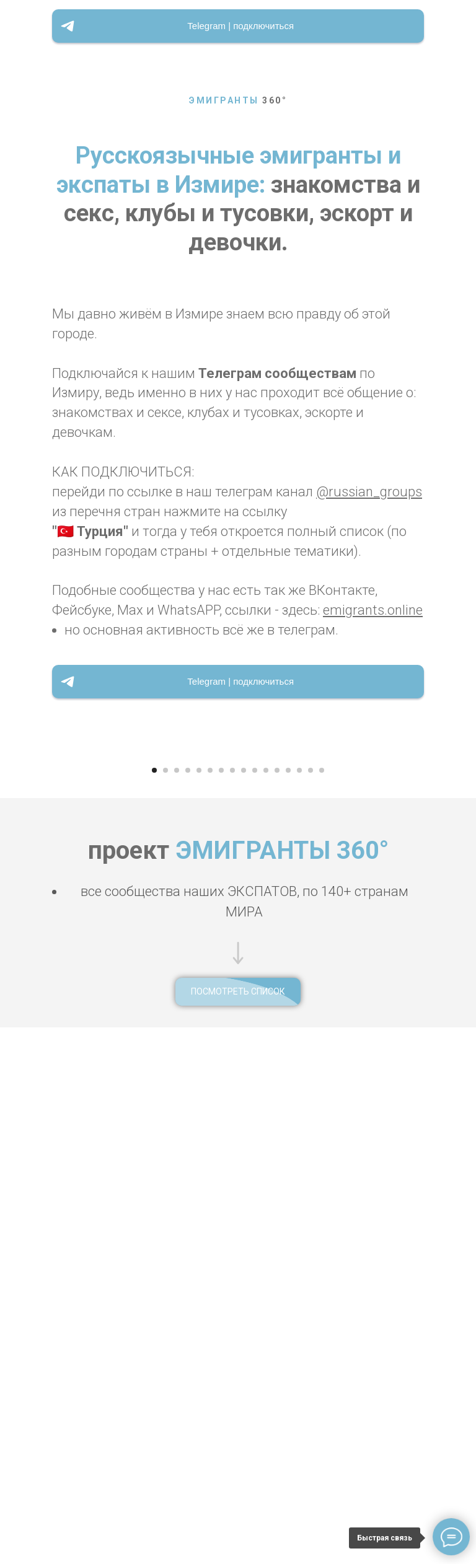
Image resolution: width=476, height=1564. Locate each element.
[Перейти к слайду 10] (254, 1281)
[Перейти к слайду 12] (277, 1281)
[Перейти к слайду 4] (187, 1281)
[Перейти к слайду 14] (299, 1281)
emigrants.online (373, 610)
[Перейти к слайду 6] (210, 1281)
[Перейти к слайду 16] (321, 1281)
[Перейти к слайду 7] (221, 1281)
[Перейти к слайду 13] (288, 1281)
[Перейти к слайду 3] (176, 1281)
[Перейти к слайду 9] (243, 1281)
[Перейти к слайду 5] (198, 1281)
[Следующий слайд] (458, 1007)
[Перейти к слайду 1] (154, 1281)
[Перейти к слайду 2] (165, 1281)
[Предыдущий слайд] (17, 1007)
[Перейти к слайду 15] (310, 1281)
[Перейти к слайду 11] (265, 1281)
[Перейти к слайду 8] (232, 1281)
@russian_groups (369, 491)
